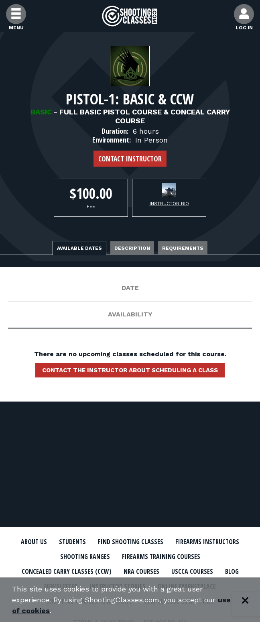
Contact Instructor (130, 158)
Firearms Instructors (207, 541)
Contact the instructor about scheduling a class (130, 370)
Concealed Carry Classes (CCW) (67, 571)
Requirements (182, 248)
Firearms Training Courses (161, 556)
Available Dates (79, 248)
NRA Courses (141, 571)
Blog (232, 571)
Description (132, 248)
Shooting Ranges (85, 556)
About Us (34, 541)
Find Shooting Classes (130, 541)
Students (72, 541)
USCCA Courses (192, 571)
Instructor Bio (169, 203)
